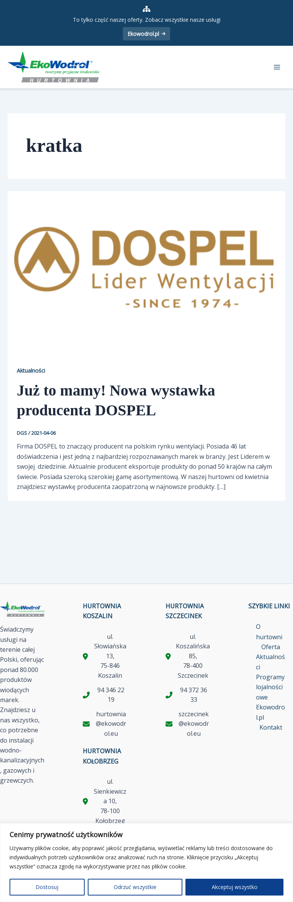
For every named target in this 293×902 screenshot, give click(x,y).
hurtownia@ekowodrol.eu (111, 724)
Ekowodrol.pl (146, 33)
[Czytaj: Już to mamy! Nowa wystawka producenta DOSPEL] (146, 268)
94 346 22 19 (110, 695)
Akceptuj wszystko (235, 887)
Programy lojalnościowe (270, 687)
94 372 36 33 (193, 695)
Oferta (270, 647)
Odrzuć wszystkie (135, 887)
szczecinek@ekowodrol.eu (194, 724)
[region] (146, 862)
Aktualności (31, 370)
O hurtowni (269, 631)
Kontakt (270, 727)
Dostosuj (46, 887)
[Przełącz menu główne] (277, 67)
